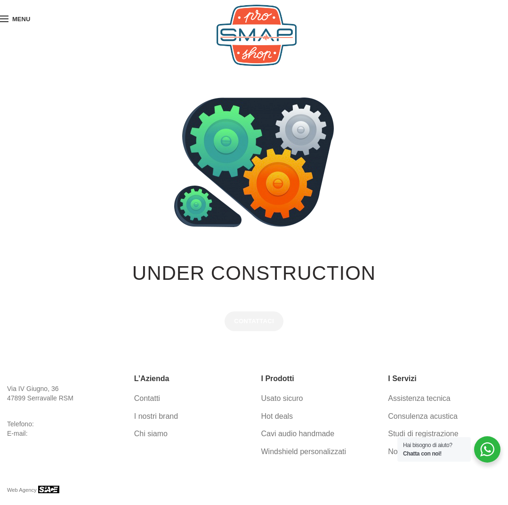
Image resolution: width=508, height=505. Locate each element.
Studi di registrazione (423, 434)
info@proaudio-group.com (67, 433)
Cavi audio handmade (298, 434)
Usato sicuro (282, 398)
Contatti (147, 398)
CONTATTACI (254, 321)
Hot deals (277, 416)
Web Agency (22, 490)
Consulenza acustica (423, 416)
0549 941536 (54, 424)
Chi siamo (151, 434)
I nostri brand (156, 416)
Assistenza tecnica (419, 398)
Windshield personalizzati (304, 452)
